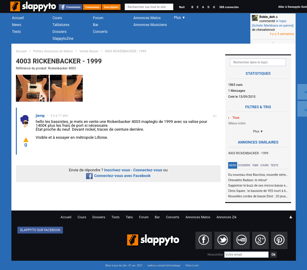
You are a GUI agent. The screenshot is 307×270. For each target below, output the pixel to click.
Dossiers (59, 32)
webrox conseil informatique (164, 265)
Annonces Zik (226, 217)
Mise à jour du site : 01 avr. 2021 (123, 265)
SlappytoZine (62, 38)
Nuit (181, 7)
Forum (98, 18)
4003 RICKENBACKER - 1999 (125, 51)
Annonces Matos (147, 18)
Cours (57, 18)
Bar (95, 25)
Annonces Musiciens (150, 25)
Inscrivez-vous (117, 170)
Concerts (100, 32)
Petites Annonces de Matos (53, 51)
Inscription (111, 7)
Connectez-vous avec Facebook (118, 175)
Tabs (255, 165)
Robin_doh (267, 17)
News (16, 25)
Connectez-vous (147, 170)
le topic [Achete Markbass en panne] (273, 23)
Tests (16, 32)
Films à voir (191, 265)
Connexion (73, 7)
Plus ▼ (258, 131)
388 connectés (229, 7)
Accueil (18, 18)
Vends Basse (88, 51)
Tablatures (61, 25)
